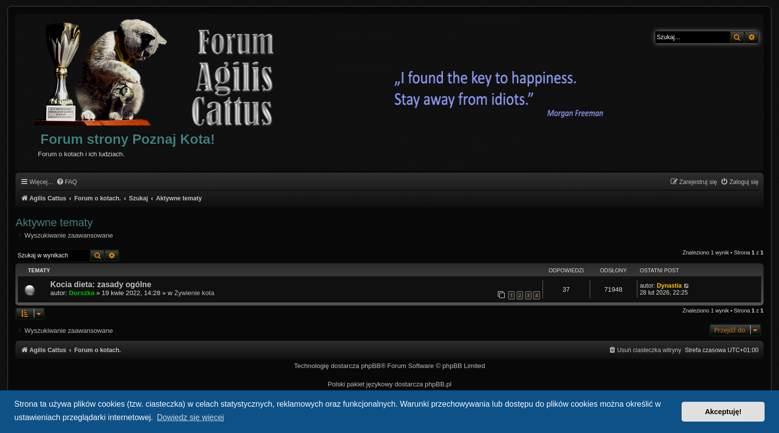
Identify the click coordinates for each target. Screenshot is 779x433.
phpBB (371, 366)
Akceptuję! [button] (723, 412)
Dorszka (81, 293)
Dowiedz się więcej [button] (190, 417)
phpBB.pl (438, 384)
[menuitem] (66, 182)
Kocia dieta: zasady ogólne (100, 284)
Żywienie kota (194, 293)
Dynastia (669, 285)
